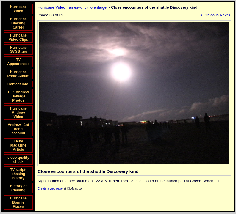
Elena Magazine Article (18, 145)
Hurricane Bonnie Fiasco (18, 202)
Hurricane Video (18, 9)
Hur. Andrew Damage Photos (18, 96)
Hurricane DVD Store (18, 49)
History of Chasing (18, 188)
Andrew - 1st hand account (18, 129)
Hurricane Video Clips (18, 37)
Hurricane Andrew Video (18, 112)
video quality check (18, 159)
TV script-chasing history (18, 174)
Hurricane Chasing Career (18, 23)
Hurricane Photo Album (18, 74)
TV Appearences (18, 62)
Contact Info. (18, 84)
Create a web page (50, 188)
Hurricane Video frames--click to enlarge (72, 7)
